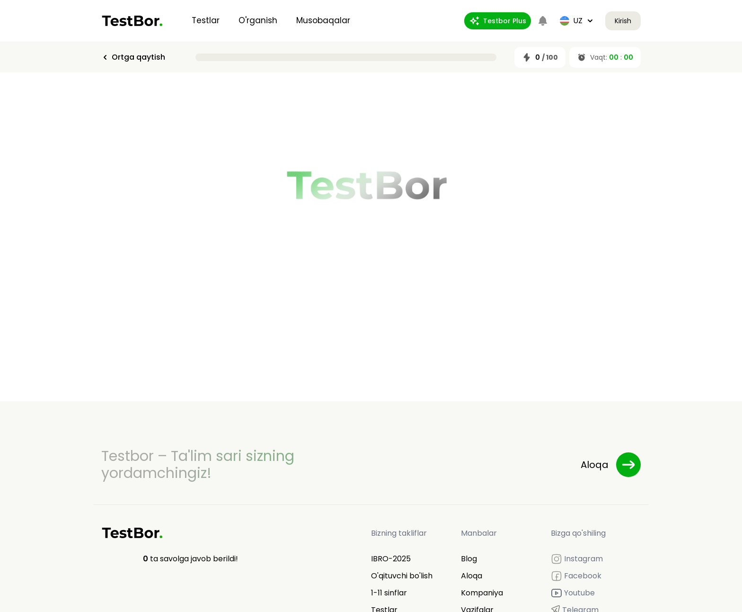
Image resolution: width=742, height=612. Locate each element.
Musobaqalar (323, 20)
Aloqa (471, 575)
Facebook (576, 576)
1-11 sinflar (389, 592)
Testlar (206, 20)
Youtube (573, 593)
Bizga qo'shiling (578, 533)
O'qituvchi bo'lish (402, 575)
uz (577, 20)
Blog (469, 558)
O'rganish (257, 20)
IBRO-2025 (391, 558)
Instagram (577, 559)
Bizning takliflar (399, 533)
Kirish (623, 21)
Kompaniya (482, 592)
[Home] (132, 21)
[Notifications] (542, 21)
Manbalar (479, 533)
